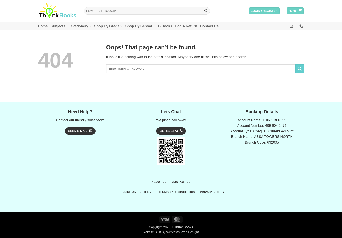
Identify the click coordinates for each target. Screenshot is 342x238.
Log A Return (186, 26)
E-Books (165, 26)
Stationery (81, 26)
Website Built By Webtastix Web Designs (171, 232)
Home (43, 26)
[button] (264, 11)
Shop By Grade (108, 26)
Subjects (59, 26)
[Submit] (206, 11)
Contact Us (209, 26)
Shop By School (140, 26)
